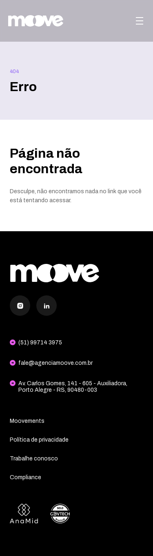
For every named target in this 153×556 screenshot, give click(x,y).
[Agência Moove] (35, 21)
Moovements (27, 421)
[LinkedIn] (46, 305)
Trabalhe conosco (34, 459)
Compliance (25, 477)
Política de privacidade (39, 440)
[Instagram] (20, 305)
